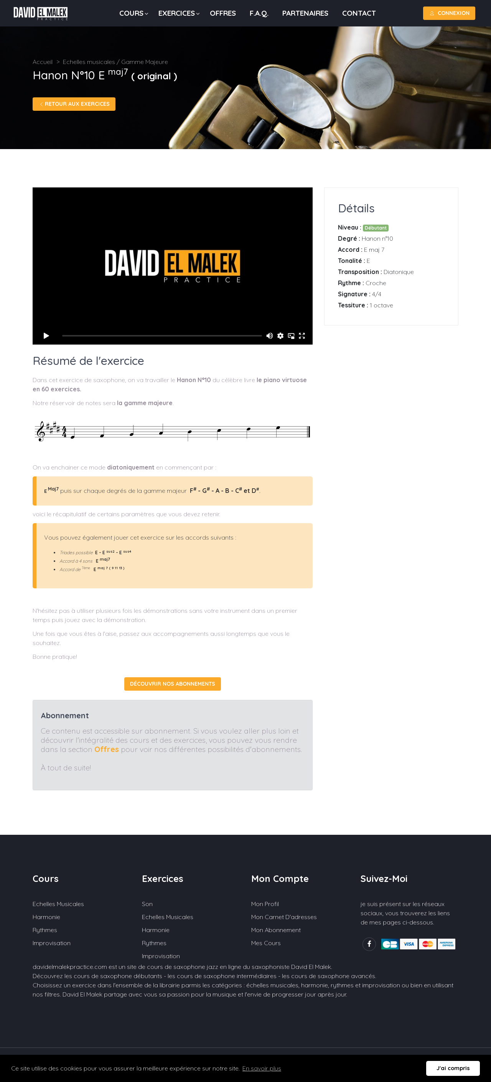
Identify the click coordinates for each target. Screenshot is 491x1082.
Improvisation (52, 943)
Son (147, 904)
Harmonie (46, 917)
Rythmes (45, 930)
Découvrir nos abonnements (172, 683)
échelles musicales (272, 985)
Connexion (449, 13)
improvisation (381, 985)
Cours (131, 13)
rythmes (342, 985)
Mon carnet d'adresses (284, 917)
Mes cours (266, 943)
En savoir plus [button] (261, 1068)
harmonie (314, 985)
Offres (223, 13)
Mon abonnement (276, 930)
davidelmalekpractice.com (70, 966)
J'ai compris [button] (453, 1068)
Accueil (43, 62)
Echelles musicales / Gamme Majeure (115, 62)
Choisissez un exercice (64, 985)
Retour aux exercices (74, 103)
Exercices (176, 13)
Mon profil (265, 904)
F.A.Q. (259, 13)
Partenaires (305, 13)
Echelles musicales (58, 904)
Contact (359, 13)
